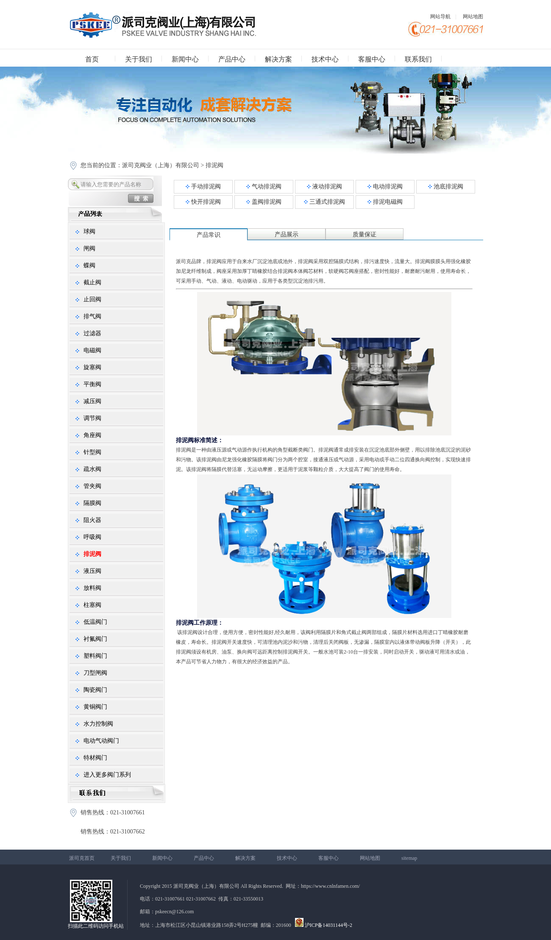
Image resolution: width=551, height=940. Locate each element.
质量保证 (364, 234)
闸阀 (89, 248)
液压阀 (92, 571)
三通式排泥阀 (324, 202)
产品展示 (286, 234)
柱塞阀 (92, 605)
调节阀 (92, 418)
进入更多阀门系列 (107, 775)
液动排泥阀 (324, 186)
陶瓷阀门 (95, 690)
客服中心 (371, 59)
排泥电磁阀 (385, 202)
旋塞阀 (92, 367)
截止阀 (92, 282)
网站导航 (440, 17)
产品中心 (231, 59)
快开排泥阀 (203, 202)
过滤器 (92, 333)
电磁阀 (92, 350)
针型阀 (92, 452)
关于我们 (138, 59)
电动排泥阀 (385, 186)
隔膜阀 (92, 503)
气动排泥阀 (263, 186)
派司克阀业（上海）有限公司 (160, 165)
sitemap (409, 858)
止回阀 (92, 299)
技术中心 (325, 59)
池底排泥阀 (445, 186)
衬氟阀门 (95, 639)
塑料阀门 (95, 656)
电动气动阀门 (101, 741)
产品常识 (208, 235)
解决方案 (278, 59)
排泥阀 (213, 165)
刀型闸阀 (95, 673)
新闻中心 (185, 59)
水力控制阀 (98, 724)
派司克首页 (82, 858)
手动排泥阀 (203, 186)
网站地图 (473, 17)
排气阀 (92, 316)
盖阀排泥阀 (263, 202)
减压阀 (92, 401)
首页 (92, 59)
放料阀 (92, 588)
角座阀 (92, 435)
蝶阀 (89, 265)
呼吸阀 (92, 537)
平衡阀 (92, 384)
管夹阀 (92, 486)
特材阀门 (95, 758)
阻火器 (92, 520)
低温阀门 (95, 622)
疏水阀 (92, 469)
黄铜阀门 (95, 707)
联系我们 (418, 59)
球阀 (89, 231)
